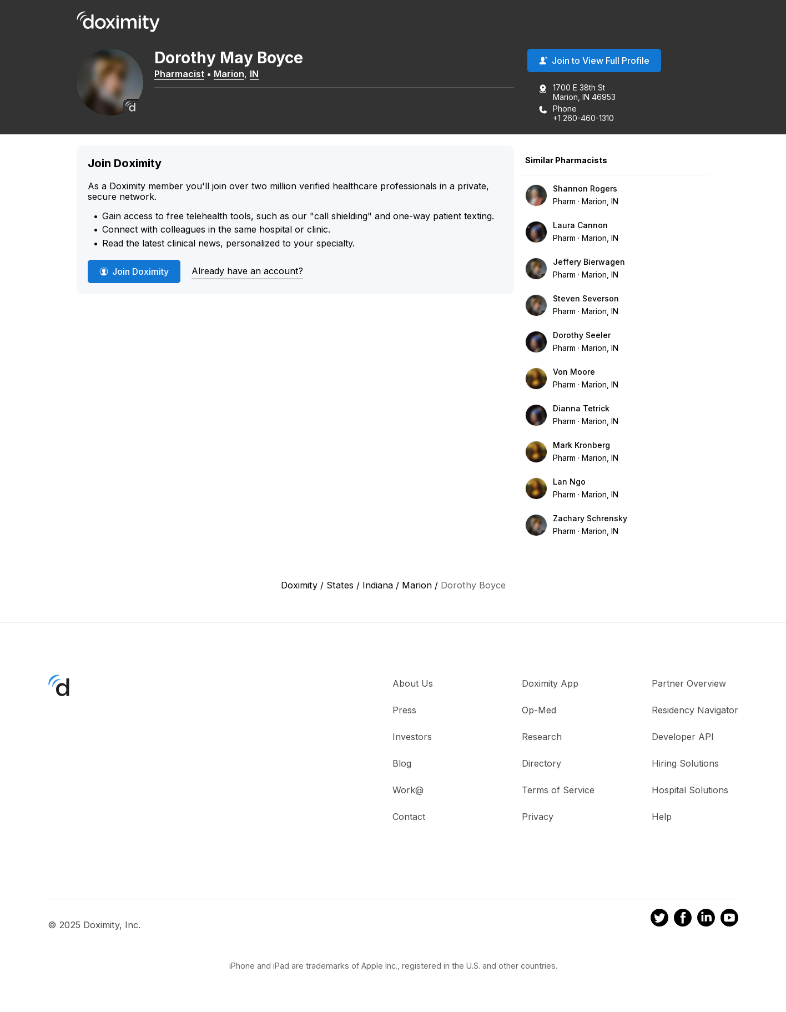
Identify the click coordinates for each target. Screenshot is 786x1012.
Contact (408, 816)
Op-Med (539, 710)
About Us (412, 683)
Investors (412, 736)
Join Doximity (134, 271)
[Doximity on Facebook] (683, 919)
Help (662, 816)
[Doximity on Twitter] (659, 919)
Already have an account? (247, 270)
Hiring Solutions (685, 763)
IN (254, 73)
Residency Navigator (695, 710)
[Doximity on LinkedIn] (706, 919)
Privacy (537, 816)
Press (404, 710)
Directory (541, 763)
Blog (401, 763)
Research (542, 736)
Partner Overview (689, 683)
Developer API (683, 736)
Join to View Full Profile (594, 60)
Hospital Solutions (690, 789)
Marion (229, 73)
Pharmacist (179, 73)
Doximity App (550, 683)
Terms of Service (558, 789)
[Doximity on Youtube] (729, 919)
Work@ (408, 789)
